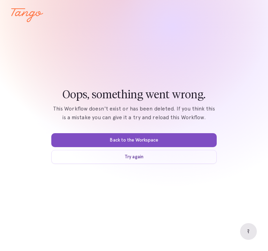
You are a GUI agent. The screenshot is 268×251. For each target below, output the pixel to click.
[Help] (248, 231)
